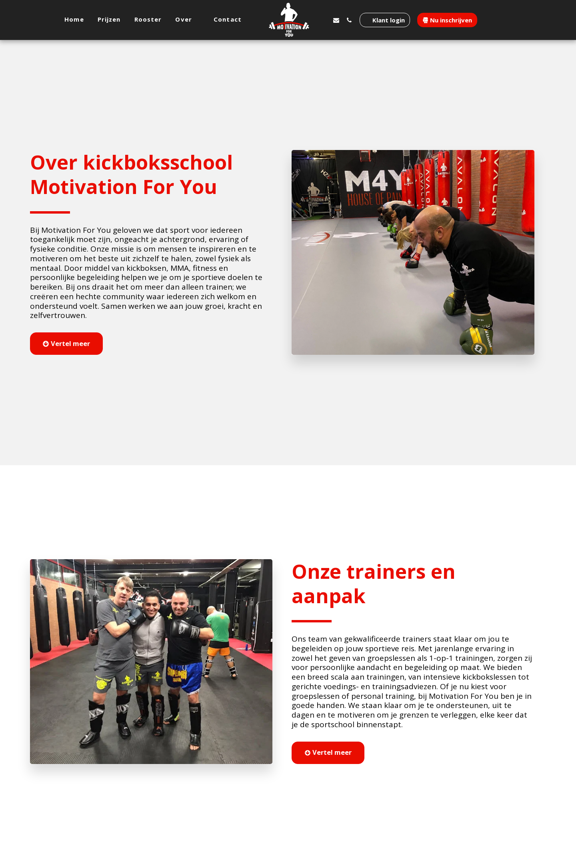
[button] (188, 20)
